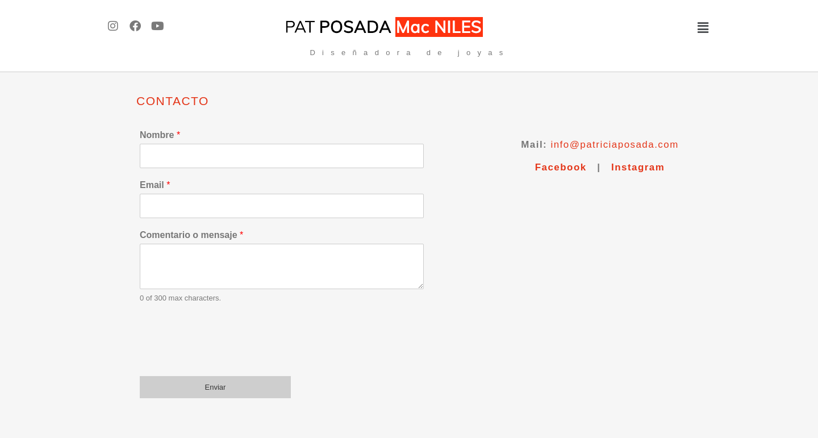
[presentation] (226, 357)
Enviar (215, 387)
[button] (627, 28)
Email (155, 185)
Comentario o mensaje (191, 235)
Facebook (561, 167)
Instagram (638, 167)
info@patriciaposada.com (614, 144)
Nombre (160, 135)
